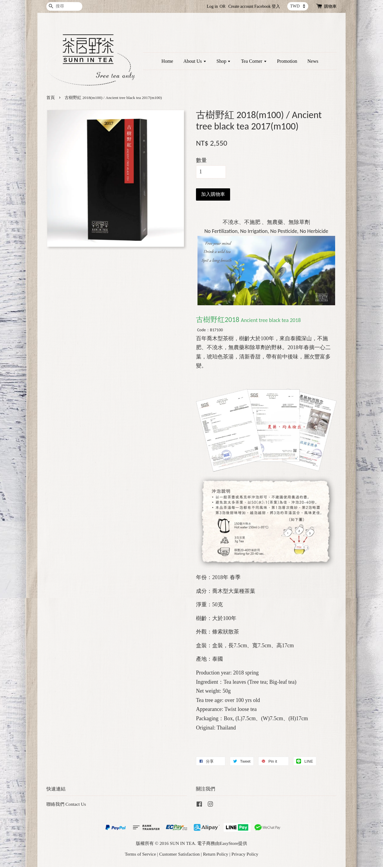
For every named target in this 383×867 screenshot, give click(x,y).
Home (167, 61)
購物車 (330, 6)
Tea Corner (254, 61)
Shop (224, 61)
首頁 (50, 97)
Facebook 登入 (267, 6)
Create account (240, 6)
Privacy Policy (244, 854)
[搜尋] (64, 6)
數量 (201, 160)
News (312, 61)
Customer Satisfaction (179, 854)
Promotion (287, 61)
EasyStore (229, 843)
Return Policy (215, 854)
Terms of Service (140, 854)
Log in (212, 6)
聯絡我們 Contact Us (66, 804)
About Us (194, 61)
